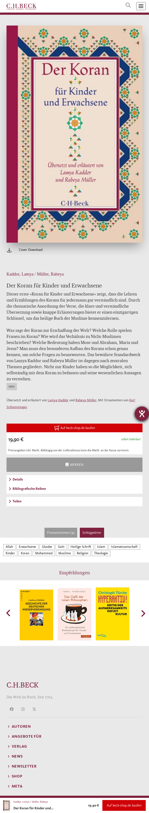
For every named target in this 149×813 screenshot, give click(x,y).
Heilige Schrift (80, 547)
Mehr (12, 386)
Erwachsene (27, 547)
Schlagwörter (92, 533)
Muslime (64, 553)
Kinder (10, 553)
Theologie (101, 553)
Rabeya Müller (85, 400)
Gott (61, 547)
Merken (74, 465)
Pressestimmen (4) (61, 533)
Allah (9, 547)
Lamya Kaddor (58, 400)
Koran (25, 553)
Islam (101, 547)
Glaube (47, 547)
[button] (8, 613)
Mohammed (43, 553)
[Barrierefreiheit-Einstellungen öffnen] (142, 413)
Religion (82, 553)
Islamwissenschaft (124, 547)
